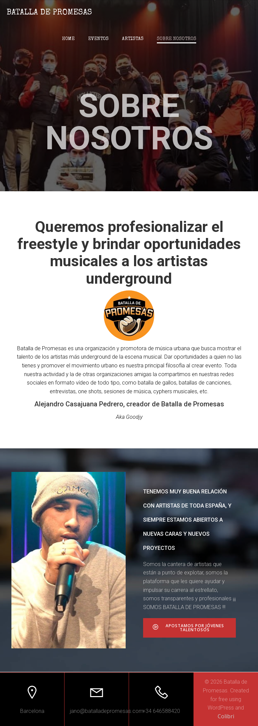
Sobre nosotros (176, 39)
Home (68, 39)
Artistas (132, 39)
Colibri (226, 716)
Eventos (98, 39)
